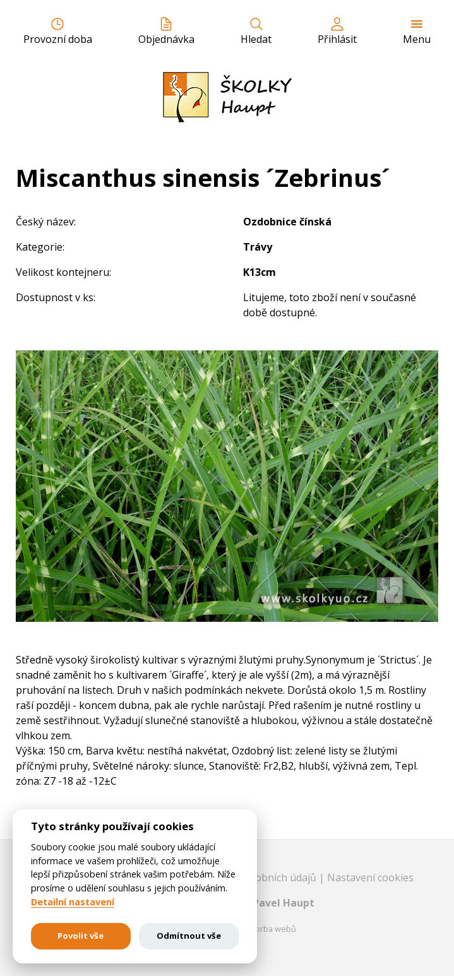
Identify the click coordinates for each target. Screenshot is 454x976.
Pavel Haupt (283, 903)
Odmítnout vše (189, 935)
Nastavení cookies (370, 877)
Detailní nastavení (72, 902)
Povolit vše (80, 935)
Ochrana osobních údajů (260, 877)
